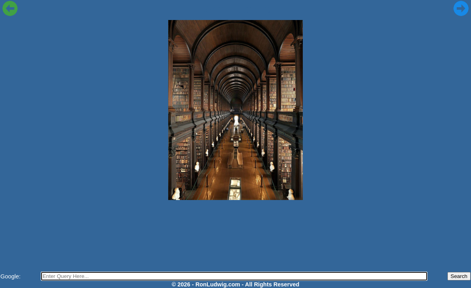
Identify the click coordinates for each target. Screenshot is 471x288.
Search (459, 276)
